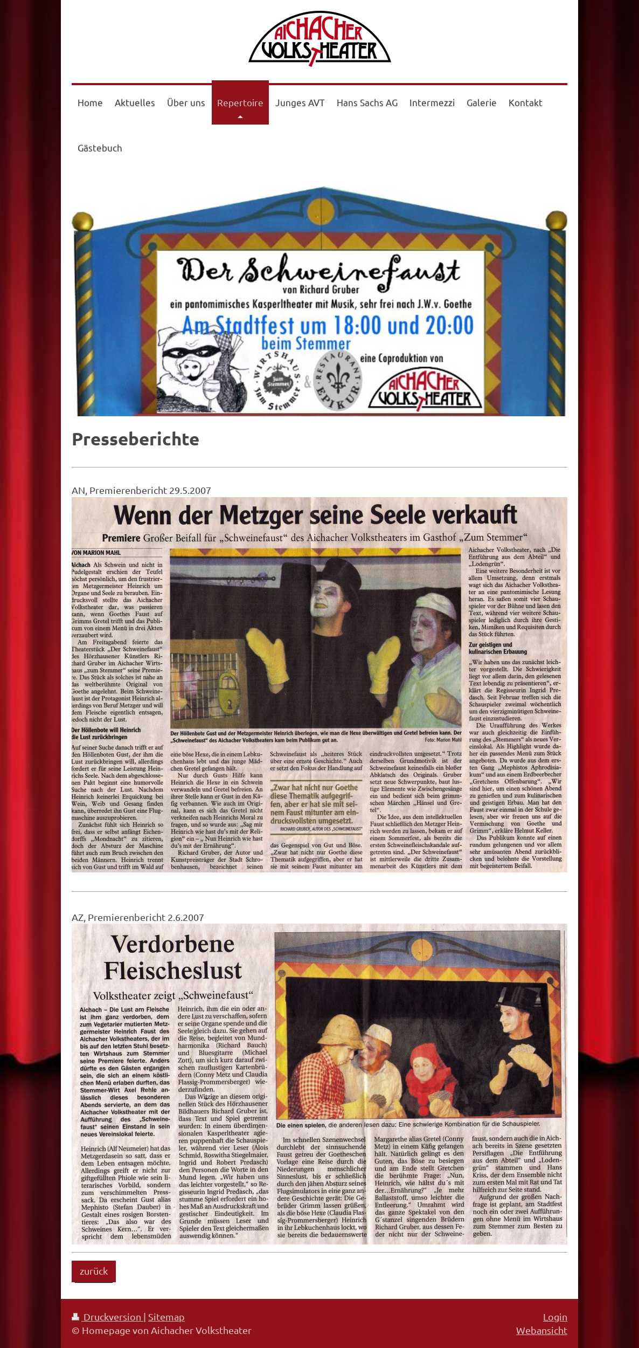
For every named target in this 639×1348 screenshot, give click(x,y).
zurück (94, 1270)
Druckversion (107, 1316)
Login (555, 1316)
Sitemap (166, 1316)
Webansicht (541, 1330)
